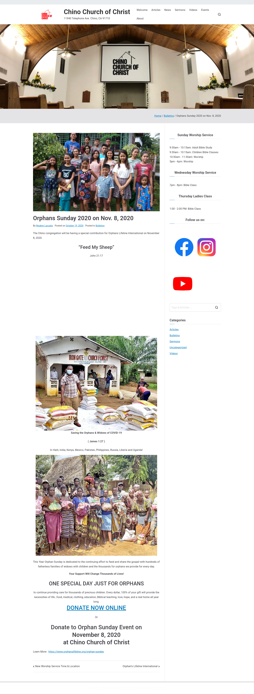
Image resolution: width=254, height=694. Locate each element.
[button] (96, 608)
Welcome (142, 9)
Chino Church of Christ (97, 12)
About (140, 18)
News (167, 9)
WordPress (160, 688)
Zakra (146, 688)
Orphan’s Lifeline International (140, 666)
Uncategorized (178, 347)
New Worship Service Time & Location (57, 666)
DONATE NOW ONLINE (96, 607)
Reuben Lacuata (44, 225)
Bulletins (100, 225)
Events (205, 9)
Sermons (180, 9)
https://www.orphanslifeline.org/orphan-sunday (76, 651)
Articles (156, 9)
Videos (193, 9)
